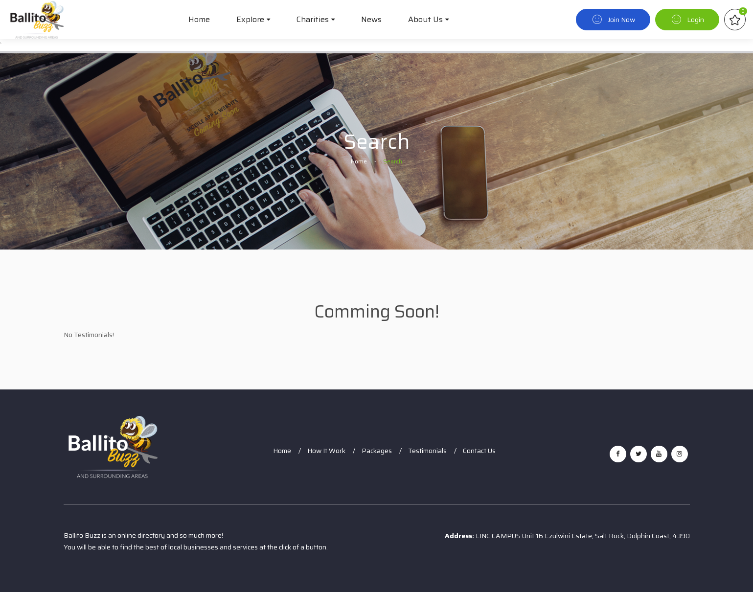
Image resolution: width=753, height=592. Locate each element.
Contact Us (479, 450)
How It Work (326, 450)
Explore (250, 19)
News (371, 19)
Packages (377, 450)
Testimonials (427, 450)
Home (199, 19)
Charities (313, 19)
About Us (425, 19)
